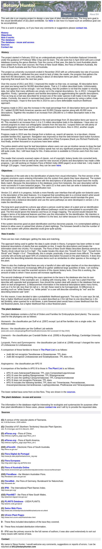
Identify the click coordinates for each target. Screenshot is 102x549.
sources (71, 392)
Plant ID (67, 14)
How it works (7, 37)
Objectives (6, 35)
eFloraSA (11, 447)
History (4, 33)
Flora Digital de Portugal (17, 454)
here (51, 21)
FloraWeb (9, 481)
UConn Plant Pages (14, 515)
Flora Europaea (12, 461)
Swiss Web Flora (13, 508)
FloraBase (11, 474)
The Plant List (48, 350)
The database (8, 40)
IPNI (7, 488)
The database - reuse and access (17, 42)
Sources (5, 45)
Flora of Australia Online (17, 467)
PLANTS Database (14, 501)
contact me (81, 28)
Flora (80, 14)
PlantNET (11, 495)
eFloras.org (10, 433)
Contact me (7, 47)
